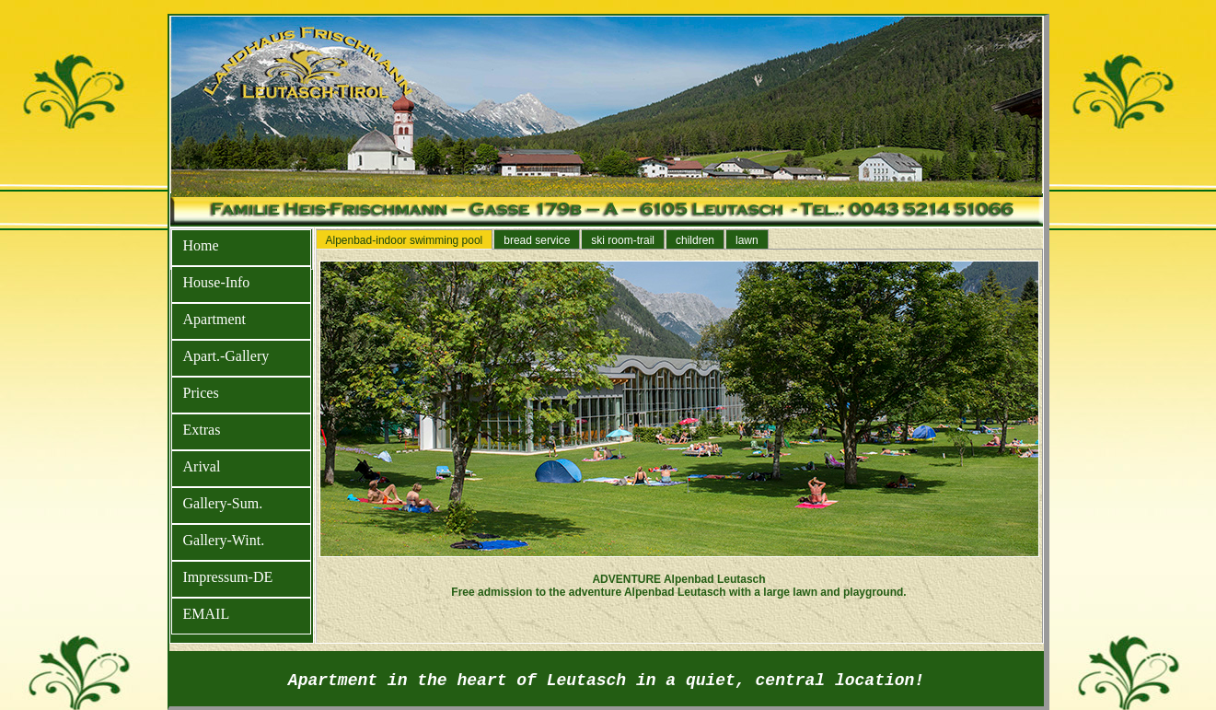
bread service (537, 240)
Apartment (214, 319)
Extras (202, 429)
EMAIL (206, 614)
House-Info (216, 282)
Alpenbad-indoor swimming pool (404, 240)
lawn (747, 240)
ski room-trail (622, 240)
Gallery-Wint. (224, 540)
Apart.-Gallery (226, 356)
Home (201, 245)
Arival (202, 466)
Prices (201, 393)
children (695, 240)
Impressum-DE (228, 577)
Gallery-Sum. (223, 503)
